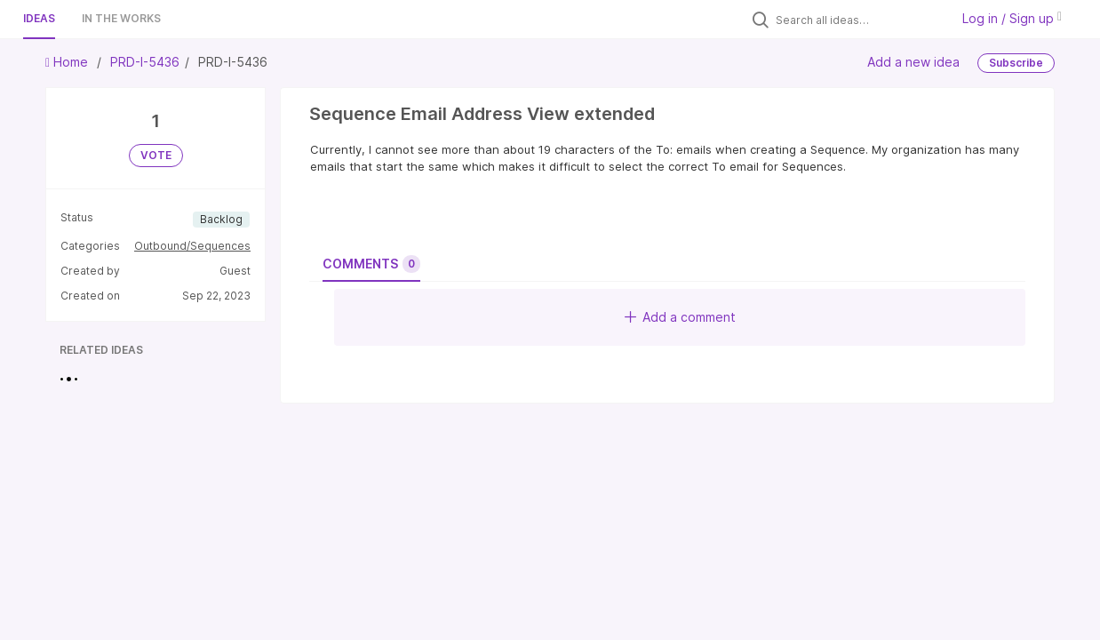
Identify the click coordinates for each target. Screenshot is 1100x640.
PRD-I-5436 (144, 61)
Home (68, 61)
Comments (371, 264)
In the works (121, 18)
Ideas (39, 18)
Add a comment (680, 316)
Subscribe (1016, 62)
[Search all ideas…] (858, 19)
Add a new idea (913, 61)
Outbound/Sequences (192, 245)
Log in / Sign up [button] (1012, 18)
